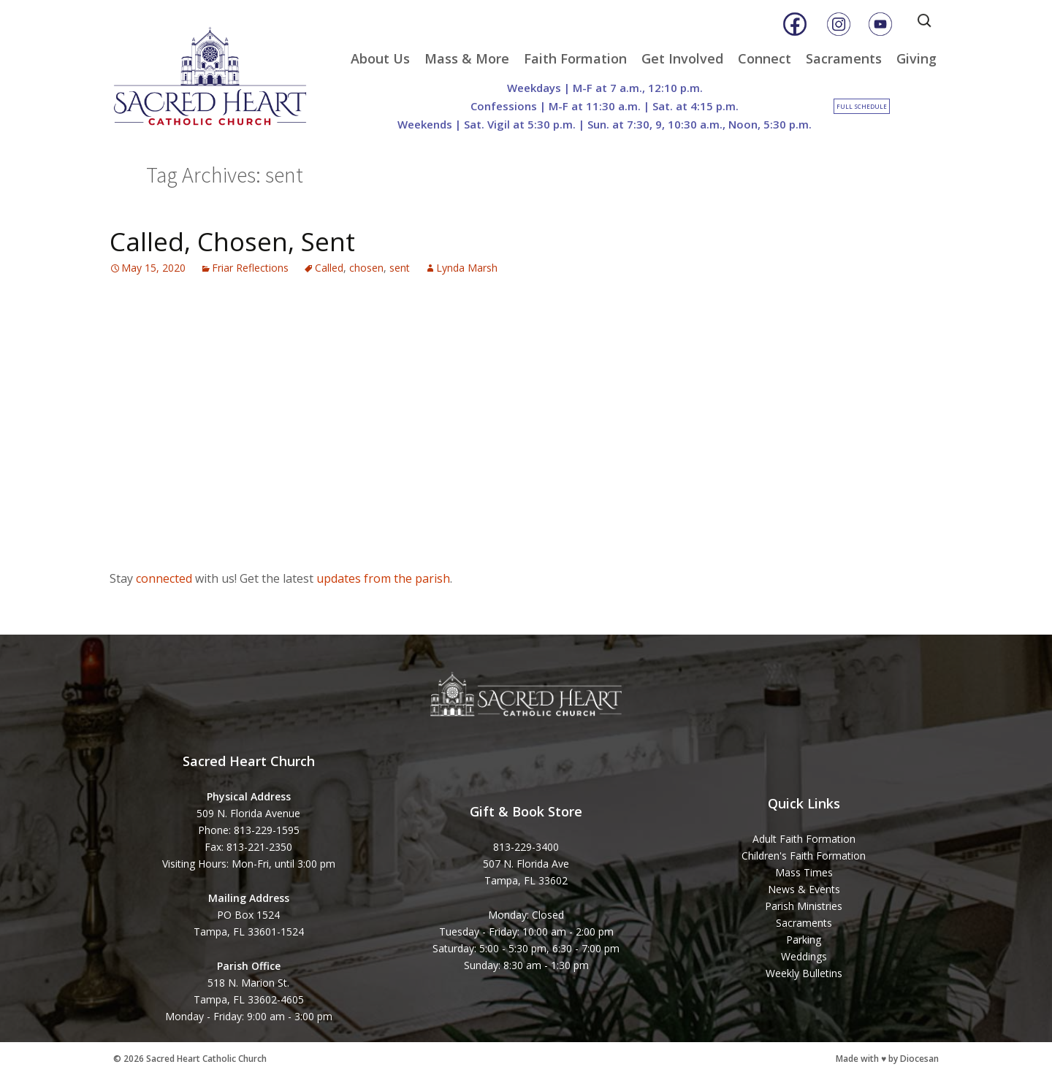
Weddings (804, 956)
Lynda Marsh (467, 268)
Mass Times (804, 872)
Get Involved (682, 58)
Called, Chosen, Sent (232, 241)
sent (399, 268)
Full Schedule (861, 106)
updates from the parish (383, 578)
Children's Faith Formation (804, 855)
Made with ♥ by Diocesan (887, 1058)
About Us (380, 58)
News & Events (804, 889)
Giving (916, 58)
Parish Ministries (803, 906)
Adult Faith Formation (803, 839)
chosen (366, 268)
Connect (764, 58)
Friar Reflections (250, 268)
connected (164, 578)
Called (329, 268)
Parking (803, 939)
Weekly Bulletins (804, 973)
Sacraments (844, 58)
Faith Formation (575, 58)
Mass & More (466, 58)
